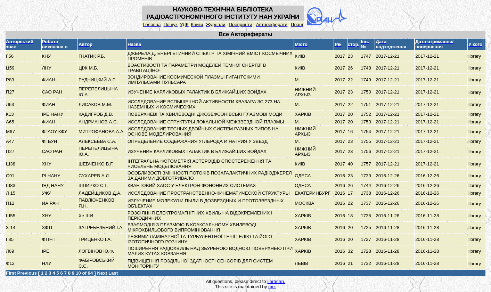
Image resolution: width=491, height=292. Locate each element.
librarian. (276, 281)
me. (272, 286)
